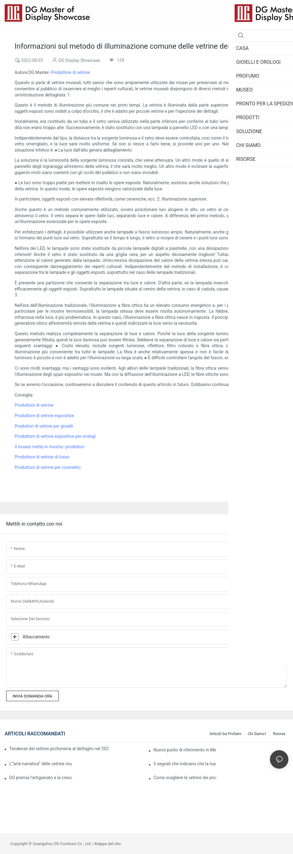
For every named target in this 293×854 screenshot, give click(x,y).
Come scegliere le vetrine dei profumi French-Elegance (185, 777)
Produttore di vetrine (70, 72)
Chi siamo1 (257, 734)
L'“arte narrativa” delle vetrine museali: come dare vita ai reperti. (40, 763)
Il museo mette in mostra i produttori (50, 446)
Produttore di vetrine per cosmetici (48, 467)
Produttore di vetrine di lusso (42, 456)
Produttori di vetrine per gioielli (44, 426)
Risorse (279, 734)
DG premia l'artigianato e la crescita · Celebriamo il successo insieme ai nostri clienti (40, 777)
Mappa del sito (107, 843)
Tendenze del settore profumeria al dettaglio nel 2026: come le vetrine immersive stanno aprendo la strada (58, 748)
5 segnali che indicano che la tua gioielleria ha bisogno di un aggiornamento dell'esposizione (185, 763)
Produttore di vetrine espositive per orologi (55, 436)
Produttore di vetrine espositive (44, 415)
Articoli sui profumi (225, 734)
